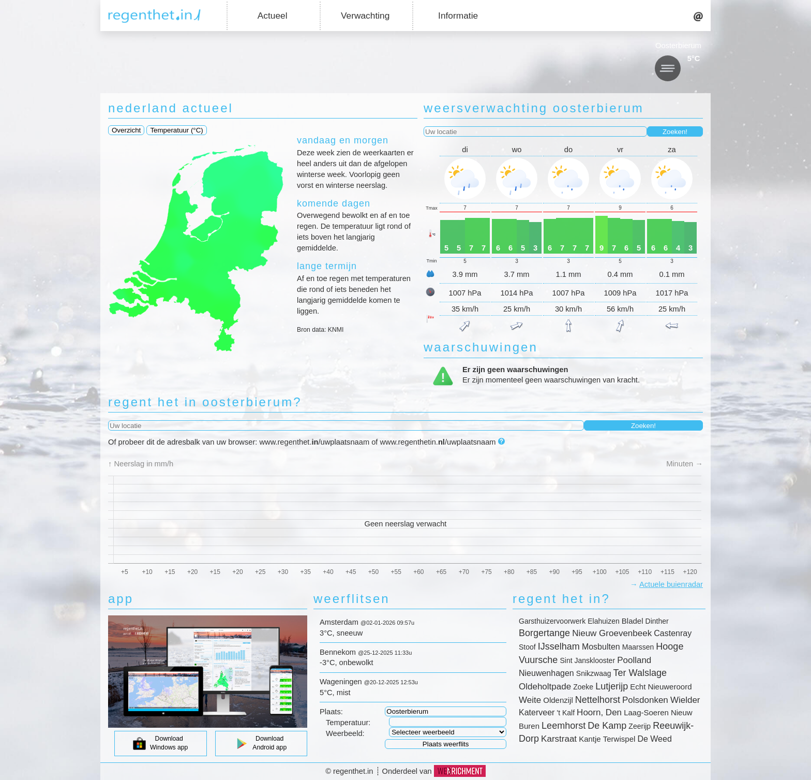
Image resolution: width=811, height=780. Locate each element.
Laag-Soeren (646, 712)
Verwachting (365, 15)
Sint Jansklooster (587, 660)
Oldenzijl (558, 700)
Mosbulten (601, 646)
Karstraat (559, 739)
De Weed (654, 738)
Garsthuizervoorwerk (552, 621)
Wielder (685, 700)
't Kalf (566, 713)
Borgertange (544, 633)
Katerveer (536, 712)
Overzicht (126, 130)
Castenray (673, 633)
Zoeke (583, 687)
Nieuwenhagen (546, 673)
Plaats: (331, 712)
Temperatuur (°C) (176, 130)
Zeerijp (639, 726)
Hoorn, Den (599, 712)
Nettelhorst (597, 700)
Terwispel (619, 738)
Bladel (632, 620)
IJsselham (559, 646)
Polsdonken (645, 700)
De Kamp (607, 725)
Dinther (657, 621)
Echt (637, 686)
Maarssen (638, 647)
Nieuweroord (670, 686)
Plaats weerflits (446, 744)
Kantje (590, 738)
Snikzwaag (593, 673)
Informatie (458, 15)
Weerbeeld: (345, 733)
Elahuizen (604, 621)
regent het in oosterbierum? (205, 402)
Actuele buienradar (671, 584)
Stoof (527, 647)
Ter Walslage (640, 673)
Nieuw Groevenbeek (612, 633)
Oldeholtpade (545, 686)
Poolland (634, 660)
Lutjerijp (611, 686)
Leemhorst (563, 725)
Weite (530, 700)
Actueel (273, 15)
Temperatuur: (348, 722)
